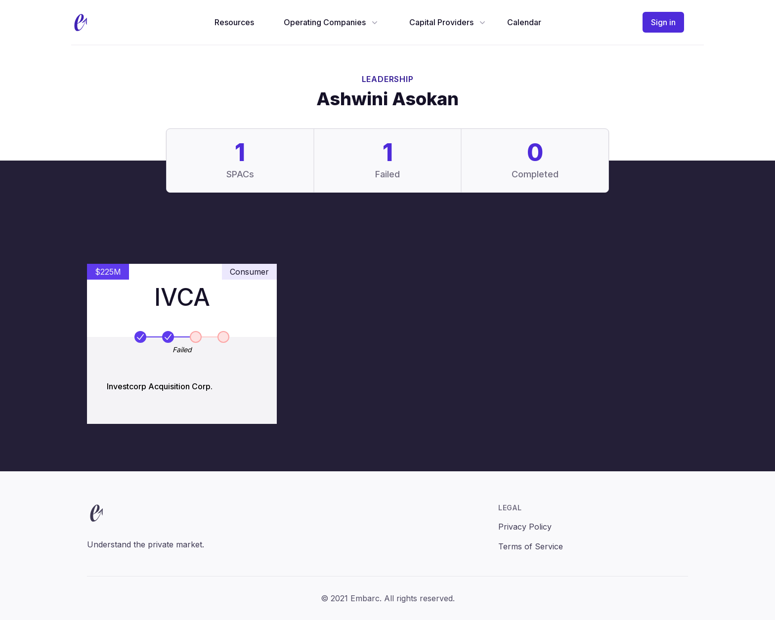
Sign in (663, 22)
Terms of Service (530, 546)
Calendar (524, 22)
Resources (234, 22)
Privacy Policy (525, 527)
